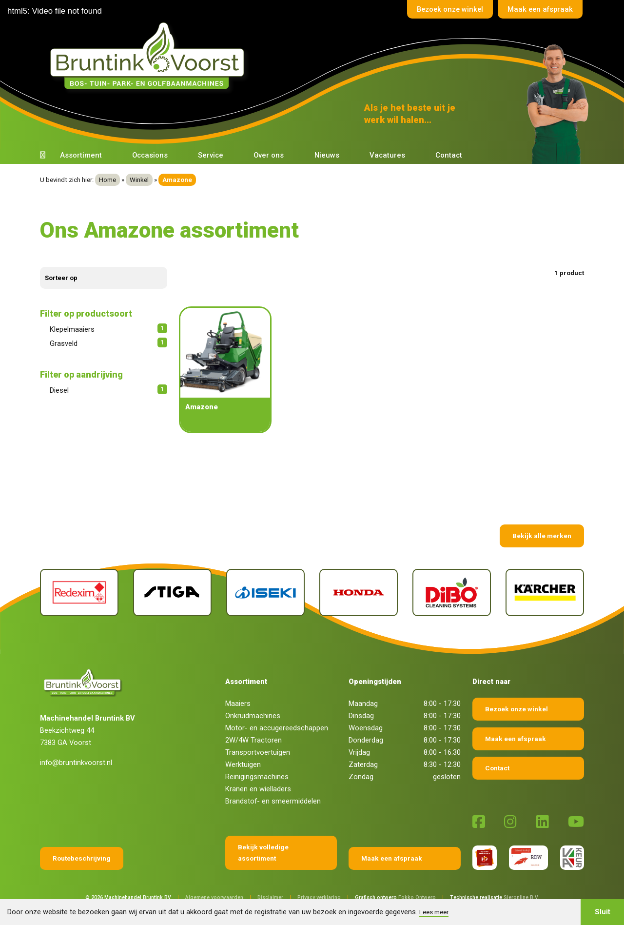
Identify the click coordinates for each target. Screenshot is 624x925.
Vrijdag (359, 752)
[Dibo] (451, 593)
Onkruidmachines (252, 715)
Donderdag (366, 740)
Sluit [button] (602, 911)
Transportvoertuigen (257, 752)
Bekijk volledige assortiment (263, 852)
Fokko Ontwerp (417, 897)
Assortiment (81, 155)
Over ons (269, 155)
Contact (448, 155)
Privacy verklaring (319, 897)
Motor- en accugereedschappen (276, 728)
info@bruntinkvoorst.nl (76, 762)
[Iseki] (265, 593)
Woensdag (366, 728)
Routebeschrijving (82, 858)
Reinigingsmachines (257, 776)
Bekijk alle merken (541, 536)
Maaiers (238, 703)
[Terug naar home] (150, 56)
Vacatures (387, 155)
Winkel (139, 179)
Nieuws (326, 155)
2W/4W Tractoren (253, 740)
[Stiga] (172, 593)
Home (107, 179)
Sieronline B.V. (521, 897)
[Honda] (358, 593)
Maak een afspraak (540, 9)
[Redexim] (79, 593)
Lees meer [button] (433, 912)
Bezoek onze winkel (448, 9)
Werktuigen (243, 764)
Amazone (201, 406)
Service (210, 155)
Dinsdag (361, 715)
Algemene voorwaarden (214, 897)
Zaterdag (363, 764)
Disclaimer (270, 897)
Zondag (361, 776)
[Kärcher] (545, 593)
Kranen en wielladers (258, 788)
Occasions (150, 155)
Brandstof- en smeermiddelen (273, 801)
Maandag (363, 703)
